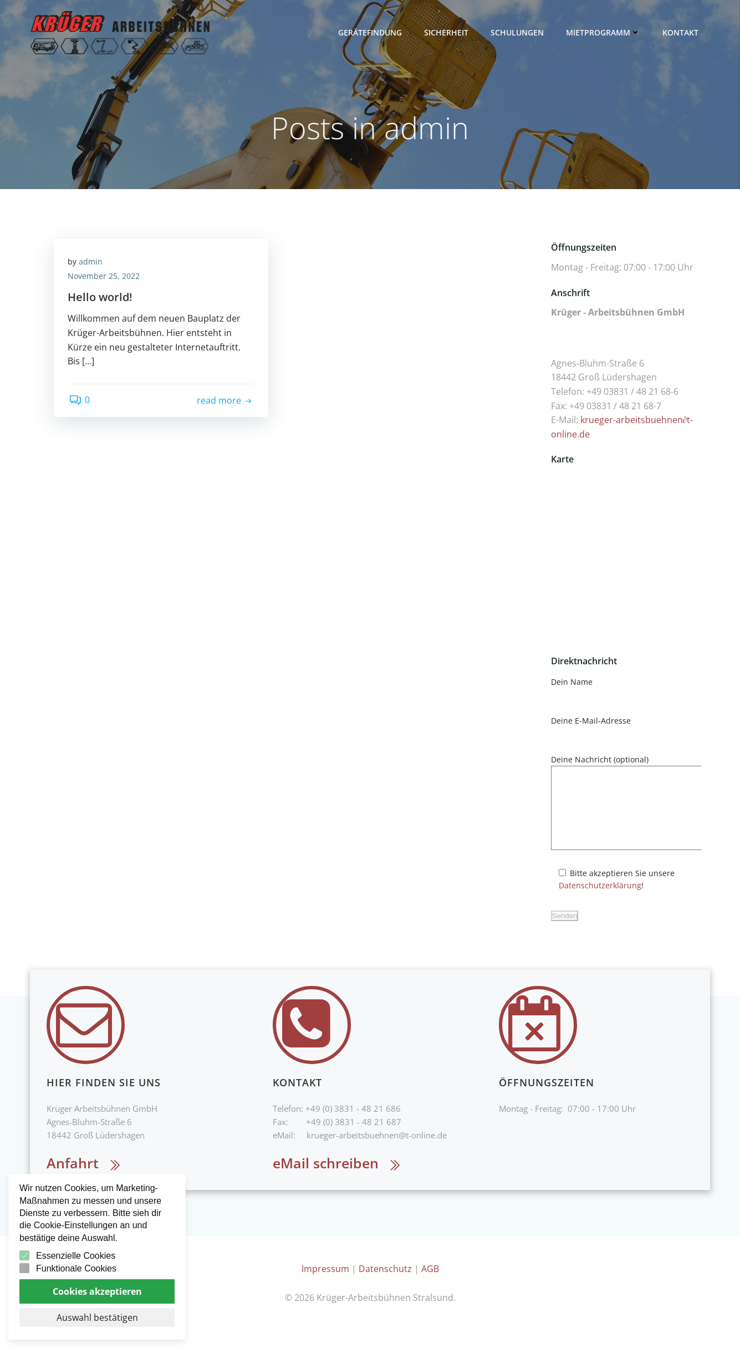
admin (93, 265)
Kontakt (683, 33)
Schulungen (519, 33)
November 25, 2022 (106, 279)
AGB (430, 1287)
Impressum (325, 1287)
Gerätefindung (372, 33)
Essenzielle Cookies (75, 1255)
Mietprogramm (605, 33)
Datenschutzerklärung (598, 902)
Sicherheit (448, 33)
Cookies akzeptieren (97, 1291)
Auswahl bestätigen (97, 1317)
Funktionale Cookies (76, 1268)
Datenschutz (385, 1287)
